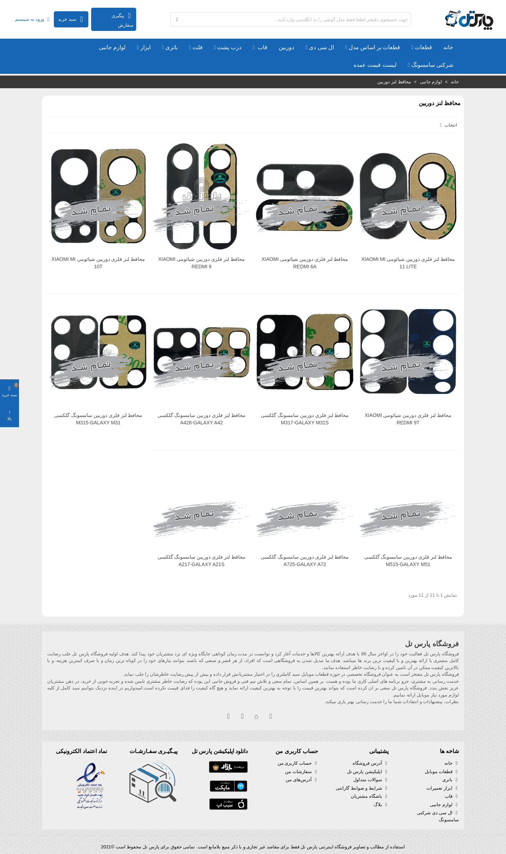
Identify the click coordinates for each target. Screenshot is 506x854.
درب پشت (229, 47)
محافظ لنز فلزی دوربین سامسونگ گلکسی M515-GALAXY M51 (408, 560)
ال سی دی (321, 47)
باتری (171, 47)
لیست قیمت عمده (375, 65)
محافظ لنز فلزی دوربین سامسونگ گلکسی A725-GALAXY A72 (305, 560)
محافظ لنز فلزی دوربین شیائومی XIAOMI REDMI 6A (304, 262)
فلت (197, 47)
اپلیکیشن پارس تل (367, 771)
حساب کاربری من (298, 763)
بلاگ (381, 804)
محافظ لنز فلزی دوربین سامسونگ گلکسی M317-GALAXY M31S (305, 418)
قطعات (423, 47)
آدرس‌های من (302, 779)
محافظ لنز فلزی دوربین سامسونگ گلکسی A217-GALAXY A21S (202, 560)
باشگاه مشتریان (369, 796)
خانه (448, 47)
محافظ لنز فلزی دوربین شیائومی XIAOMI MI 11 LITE (408, 262)
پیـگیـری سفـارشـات (153, 751)
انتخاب (447, 125)
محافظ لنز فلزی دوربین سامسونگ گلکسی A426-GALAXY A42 (202, 418)
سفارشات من (301, 771)
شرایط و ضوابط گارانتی (362, 788)
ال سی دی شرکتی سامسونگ (438, 815)
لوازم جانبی (112, 47)
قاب (261, 47)
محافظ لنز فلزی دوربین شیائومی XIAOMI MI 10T (98, 262)
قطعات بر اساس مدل (374, 47)
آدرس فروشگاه (370, 763)
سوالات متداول (370, 779)
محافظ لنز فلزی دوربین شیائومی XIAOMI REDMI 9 (201, 262)
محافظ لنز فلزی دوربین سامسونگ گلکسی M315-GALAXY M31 (98, 418)
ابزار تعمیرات (442, 788)
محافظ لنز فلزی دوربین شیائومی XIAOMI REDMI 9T (408, 418)
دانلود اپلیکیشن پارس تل (220, 751)
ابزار (145, 47)
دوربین (286, 47)
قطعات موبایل (442, 771)
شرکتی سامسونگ (432, 65)
